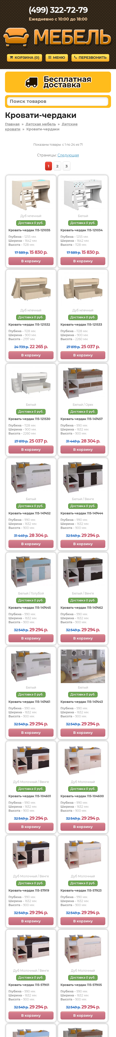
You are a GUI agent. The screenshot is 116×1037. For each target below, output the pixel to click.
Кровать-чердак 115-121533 (81, 324)
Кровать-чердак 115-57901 (28, 985)
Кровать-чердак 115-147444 (81, 513)
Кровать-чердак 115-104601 (29, 796)
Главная (12, 124)
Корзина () (24, 57)
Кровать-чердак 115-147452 (29, 513)
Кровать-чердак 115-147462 (81, 607)
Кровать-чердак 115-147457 (81, 419)
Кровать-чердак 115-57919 (28, 890)
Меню (56, 57)
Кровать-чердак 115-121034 (81, 230)
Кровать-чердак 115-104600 (82, 796)
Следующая (68, 155)
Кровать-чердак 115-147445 (29, 607)
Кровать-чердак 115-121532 (29, 324)
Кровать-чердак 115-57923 (81, 890)
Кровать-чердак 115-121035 (29, 230)
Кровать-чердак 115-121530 (29, 419)
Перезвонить (90, 57)
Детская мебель (41, 124)
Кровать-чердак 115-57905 (81, 985)
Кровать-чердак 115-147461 (29, 702)
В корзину (31, 261)
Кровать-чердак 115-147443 (81, 702)
